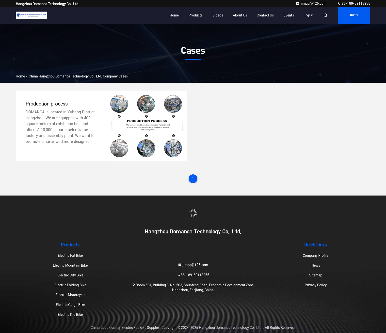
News (315, 265)
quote (354, 15)
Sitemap (315, 275)
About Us (240, 15)
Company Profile (315, 255)
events (289, 15)
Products (196, 15)
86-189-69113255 (353, 3)
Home (174, 15)
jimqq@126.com (311, 3)
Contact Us (265, 15)
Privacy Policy (316, 285)
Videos (217, 15)
